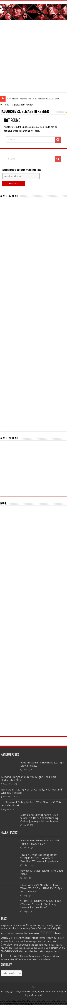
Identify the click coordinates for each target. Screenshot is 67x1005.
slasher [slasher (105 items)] (23, 951)
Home (4, 104)
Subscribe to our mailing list (21, 169)
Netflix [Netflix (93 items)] (46, 944)
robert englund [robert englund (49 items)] (26, 948)
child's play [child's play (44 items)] (39, 925)
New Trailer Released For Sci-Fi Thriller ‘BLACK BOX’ (33, 98)
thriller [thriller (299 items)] (7, 955)
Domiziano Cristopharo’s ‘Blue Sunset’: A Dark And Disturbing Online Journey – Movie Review (39, 818)
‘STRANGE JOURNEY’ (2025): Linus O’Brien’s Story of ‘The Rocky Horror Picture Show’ (40, 904)
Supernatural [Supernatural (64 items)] (52, 951)
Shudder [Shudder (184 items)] (11, 951)
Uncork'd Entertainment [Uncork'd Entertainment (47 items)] (31, 956)
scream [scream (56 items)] (54, 948)
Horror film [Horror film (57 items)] (18, 938)
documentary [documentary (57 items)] (23, 928)
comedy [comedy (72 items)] (49, 925)
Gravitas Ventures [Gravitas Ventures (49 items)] (15, 933)
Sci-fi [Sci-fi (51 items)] (48, 948)
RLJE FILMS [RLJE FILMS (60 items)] (13, 947)
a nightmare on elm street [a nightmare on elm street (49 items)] (13, 925)
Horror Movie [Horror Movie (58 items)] (31, 938)
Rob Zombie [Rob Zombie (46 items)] (39, 948)
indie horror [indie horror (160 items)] (47, 941)
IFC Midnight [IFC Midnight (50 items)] (31, 941)
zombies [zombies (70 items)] (45, 959)
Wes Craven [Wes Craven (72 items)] (17, 959)
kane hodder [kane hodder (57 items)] (35, 945)
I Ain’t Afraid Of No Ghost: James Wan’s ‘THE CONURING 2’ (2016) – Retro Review (41, 888)
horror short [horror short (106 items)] (17, 941)
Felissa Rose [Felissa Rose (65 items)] (44, 928)
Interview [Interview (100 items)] (7, 944)
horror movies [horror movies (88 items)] (47, 937)
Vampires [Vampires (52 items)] (48, 956)
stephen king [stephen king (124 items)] (36, 951)
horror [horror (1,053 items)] (46, 933)
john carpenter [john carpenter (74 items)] (21, 944)
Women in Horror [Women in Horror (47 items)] (32, 959)
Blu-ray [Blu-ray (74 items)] (30, 925)
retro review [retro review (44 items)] (56, 945)
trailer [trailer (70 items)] (17, 956)
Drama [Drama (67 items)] (34, 928)
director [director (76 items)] (12, 928)
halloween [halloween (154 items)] (31, 933)
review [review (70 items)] (4, 947)
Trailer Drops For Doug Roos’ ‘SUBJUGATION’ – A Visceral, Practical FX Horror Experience (39, 858)
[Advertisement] (33, 59)
